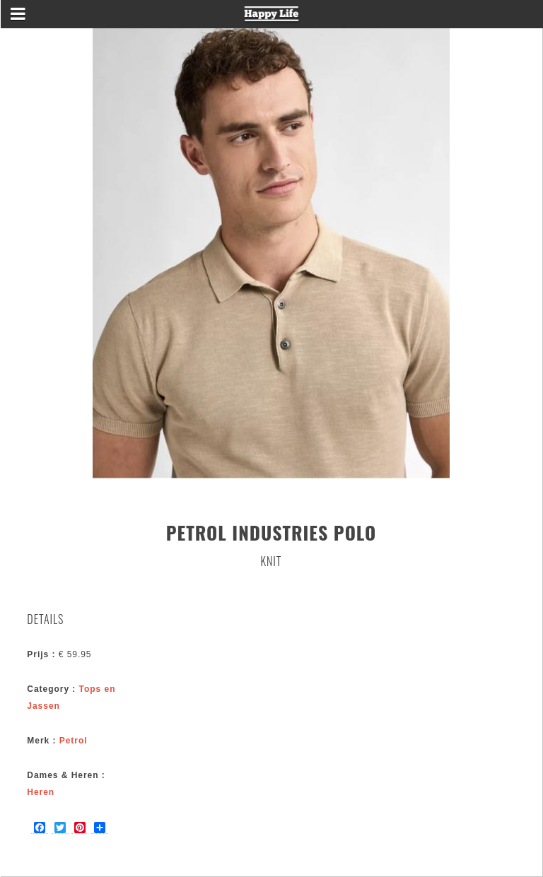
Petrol (73, 741)
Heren (40, 792)
